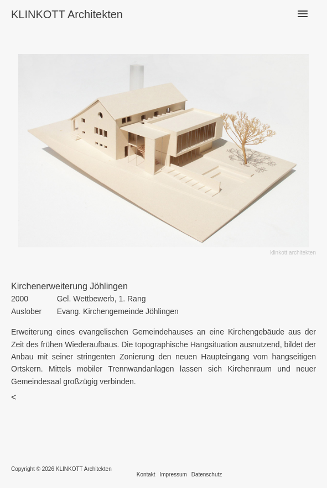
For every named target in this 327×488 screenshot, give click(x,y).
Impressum (172, 474)
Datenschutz (206, 474)
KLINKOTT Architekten (67, 14)
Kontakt (146, 474)
